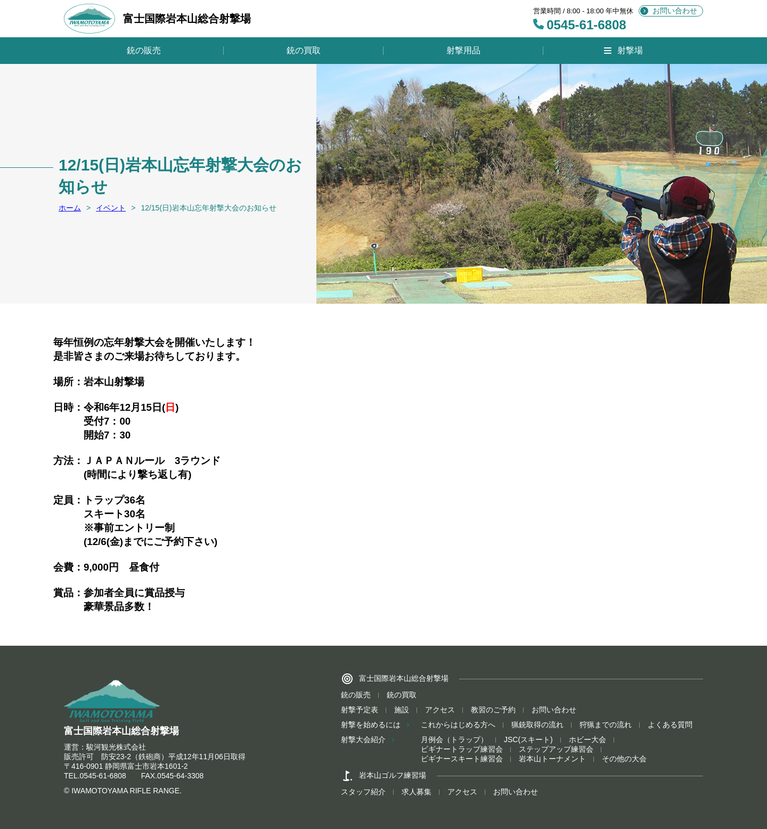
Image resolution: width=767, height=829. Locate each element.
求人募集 (416, 791)
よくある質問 (670, 724)
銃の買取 (304, 50)
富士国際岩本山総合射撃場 (157, 19)
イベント (111, 208)
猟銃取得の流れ (537, 724)
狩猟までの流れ (606, 724)
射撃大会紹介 (363, 739)
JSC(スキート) (528, 739)
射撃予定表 (359, 709)
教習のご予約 (493, 709)
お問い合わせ (674, 10)
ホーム (70, 208)
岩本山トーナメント (552, 758)
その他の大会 (624, 758)
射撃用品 (463, 50)
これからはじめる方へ (458, 724)
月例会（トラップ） (454, 739)
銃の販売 (144, 50)
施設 (401, 709)
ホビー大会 (587, 739)
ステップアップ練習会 (556, 749)
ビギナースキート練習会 (462, 758)
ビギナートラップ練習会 (462, 749)
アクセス (440, 709)
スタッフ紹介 (363, 791)
